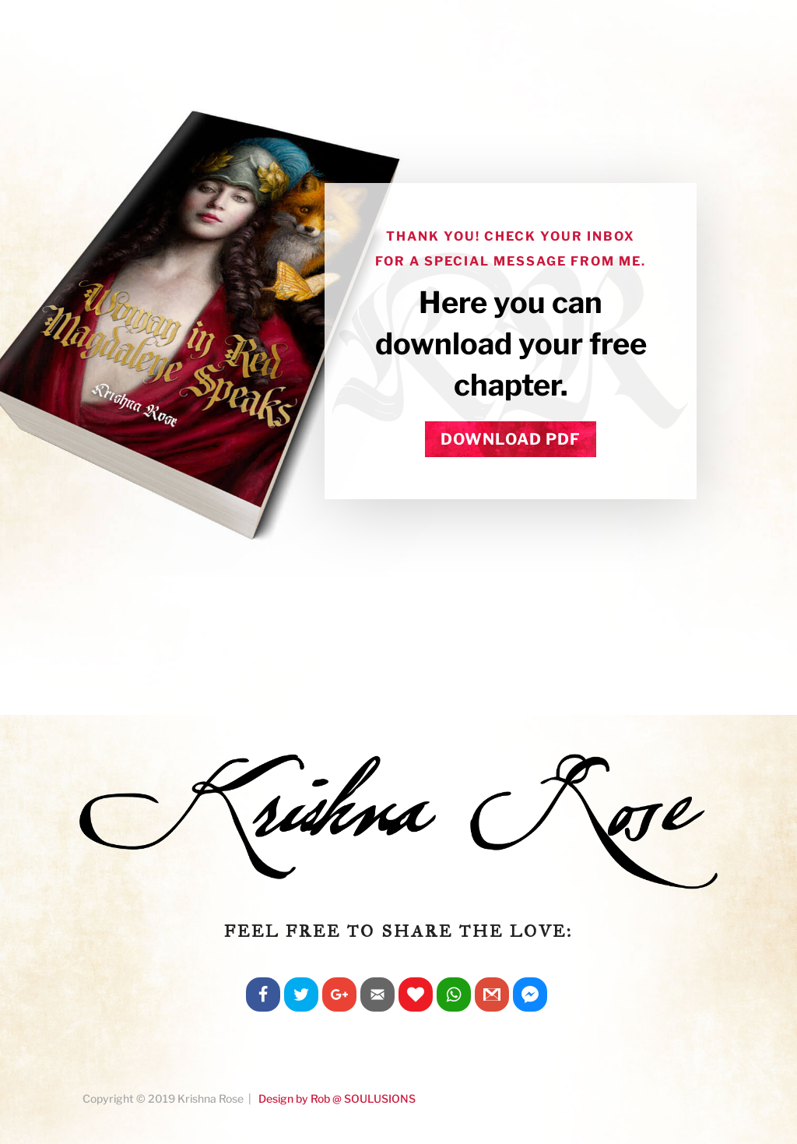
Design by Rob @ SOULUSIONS (337, 1098)
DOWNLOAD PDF (511, 439)
